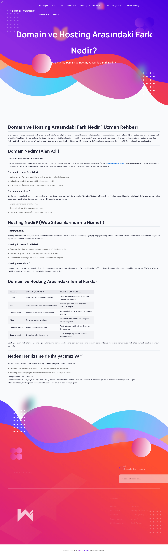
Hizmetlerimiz (57, 6)
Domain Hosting (132, 6)
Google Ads (44, 14)
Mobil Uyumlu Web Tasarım (91, 6)
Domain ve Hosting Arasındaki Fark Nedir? (91, 63)
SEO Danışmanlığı (114, 6)
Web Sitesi (71, 6)
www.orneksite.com (116, 163)
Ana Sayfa (43, 6)
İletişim (56, 14)
